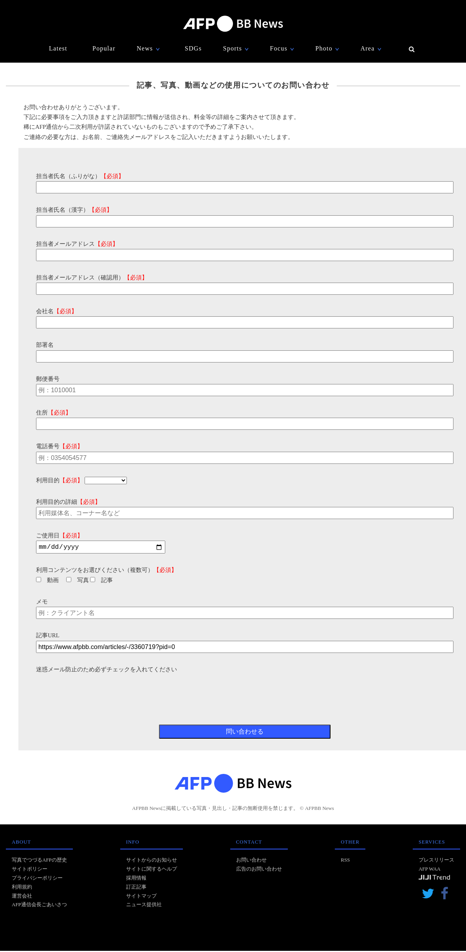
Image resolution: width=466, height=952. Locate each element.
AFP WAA (430, 870)
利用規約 (22, 888)
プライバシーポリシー (37, 879)
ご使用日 (59, 535)
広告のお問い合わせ (259, 870)
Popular (104, 48)
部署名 (45, 345)
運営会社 (22, 897)
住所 (53, 412)
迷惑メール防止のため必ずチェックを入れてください (106, 670)
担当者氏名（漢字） (74, 210)
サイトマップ (141, 897)
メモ (42, 603)
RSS (345, 861)
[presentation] (95, 691)
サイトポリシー (29, 870)
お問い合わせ (251, 861)
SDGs (193, 48)
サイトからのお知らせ (151, 861)
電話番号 (59, 446)
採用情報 (136, 879)
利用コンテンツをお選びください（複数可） (106, 571)
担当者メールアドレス (77, 244)
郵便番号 (48, 379)
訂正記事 (136, 888)
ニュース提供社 (144, 906)
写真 (77, 581)
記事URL (48, 636)
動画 (47, 581)
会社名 (56, 311)
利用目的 (59, 480)
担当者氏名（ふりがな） (80, 176)
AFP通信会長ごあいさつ (39, 906)
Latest (58, 48)
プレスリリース (436, 861)
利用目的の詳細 (68, 502)
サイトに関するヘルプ (151, 870)
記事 (101, 581)
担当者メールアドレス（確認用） (92, 277)
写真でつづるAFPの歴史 (39, 861)
